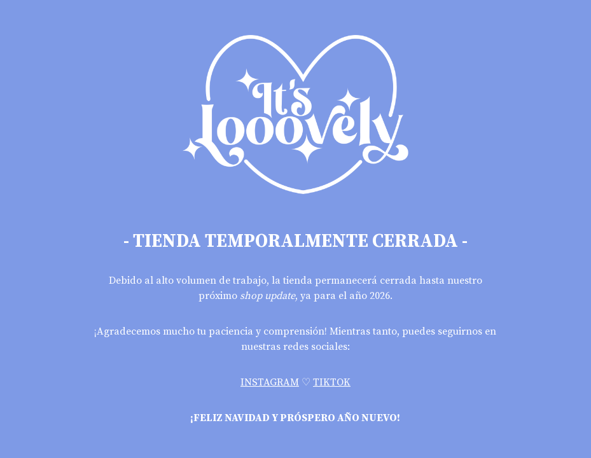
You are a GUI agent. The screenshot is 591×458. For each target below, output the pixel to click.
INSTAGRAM (269, 382)
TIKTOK (332, 382)
